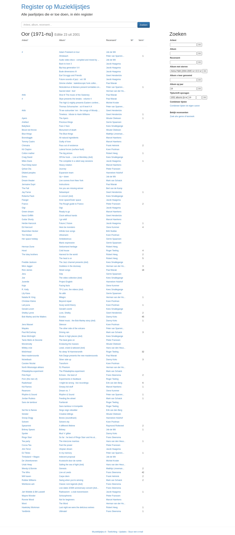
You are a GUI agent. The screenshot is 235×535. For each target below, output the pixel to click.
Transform (63, 363)
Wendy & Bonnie (29, 468)
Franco (25, 204)
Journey (62, 169)
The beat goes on (67, 340)
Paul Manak (111, 83)
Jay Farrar (26, 192)
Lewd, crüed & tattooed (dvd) (72, 348)
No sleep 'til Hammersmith (70, 352)
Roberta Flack (28, 196)
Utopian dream (65, 449)
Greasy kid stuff (66, 387)
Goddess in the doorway (70, 266)
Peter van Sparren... (115, 56)
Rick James (27, 270)
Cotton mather (28, 153)
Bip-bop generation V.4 (69, 67)
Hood (24, 250)
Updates (122, 532)
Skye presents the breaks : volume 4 (75, 99)
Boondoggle (27, 138)
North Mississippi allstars (33, 367)
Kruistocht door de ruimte (70, 461)
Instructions (64, 184)
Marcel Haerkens (113, 138)
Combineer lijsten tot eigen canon (185, 106)
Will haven (26, 476)
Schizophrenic (65, 496)
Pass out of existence (68, 145)
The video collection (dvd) (70, 278)
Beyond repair (65, 301)
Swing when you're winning (71, 480)
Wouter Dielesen (113, 118)
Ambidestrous (65, 239)
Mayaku (25, 328)
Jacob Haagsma (113, 64)
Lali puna (26, 305)
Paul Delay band (29, 165)
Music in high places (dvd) (70, 336)
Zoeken (144, 25)
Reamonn (26, 390)
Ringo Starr (27, 437)
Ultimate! (63, 511)
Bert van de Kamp (114, 188)
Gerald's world (65, 309)
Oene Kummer (112, 227)
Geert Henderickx (114, 75)
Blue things (27, 134)
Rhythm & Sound (29, 394)
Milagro (62, 297)
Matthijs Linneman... (115, 134)
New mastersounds (30, 355)
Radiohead (27, 383)
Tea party (26, 441)
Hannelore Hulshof (114, 173)
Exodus (62, 317)
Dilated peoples (29, 173)
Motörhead (26, 352)
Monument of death (67, 130)
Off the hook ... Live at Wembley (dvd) (76, 157)
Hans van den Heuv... (115, 348)
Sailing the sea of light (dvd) (71, 464)
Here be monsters (67, 227)
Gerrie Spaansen (113, 122)
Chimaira (26, 145)
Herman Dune (28, 247)
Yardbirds (26, 511)
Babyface (26, 126)
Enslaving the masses (69, 344)
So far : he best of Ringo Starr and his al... (77, 437)
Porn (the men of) (29, 379)
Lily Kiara (26, 293)
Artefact (25, 122)
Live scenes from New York (71, 180)
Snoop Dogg (27, 418)
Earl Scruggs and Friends (70, 75)
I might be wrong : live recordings (73, 383)
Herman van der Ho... (115, 91)
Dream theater (28, 180)
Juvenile (25, 282)
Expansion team (66, 173)
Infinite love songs (67, 231)
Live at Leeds (65, 472)
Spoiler (25, 433)
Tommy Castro (28, 141)
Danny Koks (111, 317)
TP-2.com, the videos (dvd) (71, 289)
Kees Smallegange (114, 126)
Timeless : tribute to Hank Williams (74, 114)
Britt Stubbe (111, 231)
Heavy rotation (65, 165)
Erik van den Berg (114, 383)
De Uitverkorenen (29, 461)
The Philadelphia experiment (72, 371)
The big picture (65, 153)
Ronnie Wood (28, 499)
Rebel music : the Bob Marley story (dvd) (77, 320)
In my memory (65, 453)
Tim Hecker (27, 235)
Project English (65, 282)
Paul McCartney (29, 332)
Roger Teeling (112, 250)
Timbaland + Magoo (31, 457)
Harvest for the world (68, 254)
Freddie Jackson (29, 262)
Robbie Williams (29, 480)
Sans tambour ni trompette (71, 406)
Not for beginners (66, 499)
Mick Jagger (27, 266)
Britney (62, 429)
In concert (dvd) (66, 196)
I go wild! (63, 219)
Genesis (63, 468)
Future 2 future (65, 223)
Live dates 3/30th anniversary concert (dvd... (79, 488)
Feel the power (65, 445)
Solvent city (64, 422)
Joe (23, 278)
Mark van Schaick (114, 180)
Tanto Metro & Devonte (32, 340)
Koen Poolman (112, 149)
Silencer (62, 324)
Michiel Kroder (112, 103)
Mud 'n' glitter (65, 433)
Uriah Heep (27, 464)
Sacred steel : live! (67, 91)
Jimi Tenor (26, 449)
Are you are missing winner (71, 188)
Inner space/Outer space (70, 200)
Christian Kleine (29, 301)
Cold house (64, 250)
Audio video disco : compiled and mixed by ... (79, 60)
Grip (61, 274)
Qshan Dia (26, 169)
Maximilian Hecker (30, 231)
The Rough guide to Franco (71, 204)
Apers (24, 118)
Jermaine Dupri (28, 184)
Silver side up (65, 359)
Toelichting (112, 532)
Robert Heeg (112, 153)
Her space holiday (30, 239)
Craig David (27, 157)
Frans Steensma (113, 375)
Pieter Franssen (113, 169)
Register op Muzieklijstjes (55, 6)
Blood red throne (29, 130)
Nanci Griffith (27, 215)
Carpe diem (64, 476)
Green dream (28, 211)
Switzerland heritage (68, 247)
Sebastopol (64, 192)
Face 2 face (64, 126)
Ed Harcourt (27, 227)
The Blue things (66, 134)
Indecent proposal (67, 457)
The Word (63, 503)
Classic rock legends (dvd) (71, 484)
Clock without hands (68, 215)
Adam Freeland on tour (69, 52)
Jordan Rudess (28, 398)
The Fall (25, 188)
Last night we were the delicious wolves (76, 507)
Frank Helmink (112, 145)
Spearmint (26, 426)
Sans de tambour (29, 402)
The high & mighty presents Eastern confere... (79, 103)
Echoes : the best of (68, 375)
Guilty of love (65, 141)
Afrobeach (63, 56)
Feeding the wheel (67, 398)
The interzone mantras (69, 441)
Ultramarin (63, 235)
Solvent (25, 422)
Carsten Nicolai (28, 363)
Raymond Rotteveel (115, 426)
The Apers (63, 118)
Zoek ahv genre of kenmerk (182, 116)
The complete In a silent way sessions (76, 161)
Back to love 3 (65, 64)
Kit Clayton (27, 149)
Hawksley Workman (31, 507)
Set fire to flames (29, 410)
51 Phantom (64, 367)
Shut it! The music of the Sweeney (74, 95)
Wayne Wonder (28, 496)
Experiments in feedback (70, 379)
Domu (24, 176)
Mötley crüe (27, 348)
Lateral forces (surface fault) (71, 149)
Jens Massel (27, 324)
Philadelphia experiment (32, 371)
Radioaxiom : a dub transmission (73, 492)
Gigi (23, 208)
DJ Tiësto (26, 453)
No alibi (62, 293)
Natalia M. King (28, 297)
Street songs (64, 270)
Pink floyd (26, 375)
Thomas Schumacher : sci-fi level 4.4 (75, 106)
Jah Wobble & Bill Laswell (33, 492)
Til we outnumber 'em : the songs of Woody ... (79, 110)
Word (24, 503)
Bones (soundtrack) (67, 418)
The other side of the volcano (72, 328)
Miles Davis (27, 161)
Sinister (25, 414)
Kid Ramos (27, 387)
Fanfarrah (63, 402)
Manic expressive (67, 243)
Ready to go (64, 211)
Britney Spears (28, 429)
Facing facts (64, 285)
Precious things (66, 122)
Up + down (64, 176)
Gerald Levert (28, 309)
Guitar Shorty (28, 219)
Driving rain (64, 332)
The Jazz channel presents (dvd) (73, 262)
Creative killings (66, 414)
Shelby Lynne (28, 313)
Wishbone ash (28, 484)
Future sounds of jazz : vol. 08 (72, 79)
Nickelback (27, 359)
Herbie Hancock (29, 223)
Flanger (25, 200)
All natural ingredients (68, 138)
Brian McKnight (28, 336)
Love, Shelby (65, 313)
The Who (26, 472)
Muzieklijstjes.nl (99, 532)
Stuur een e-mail (135, 532)
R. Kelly (25, 289)
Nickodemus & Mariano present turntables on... (80, 87)
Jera (24, 274)
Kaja (24, 285)
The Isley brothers (30, 254)
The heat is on (65, 258)
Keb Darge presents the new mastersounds (78, 355)
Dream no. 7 (64, 390)
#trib (24, 95)
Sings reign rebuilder (68, 410)
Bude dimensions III (68, 71)
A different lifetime (67, 426)
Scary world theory (67, 305)
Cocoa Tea (26, 445)
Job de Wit (111, 52)
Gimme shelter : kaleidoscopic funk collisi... (78, 83)
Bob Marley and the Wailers (34, 317)
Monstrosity (27, 344)
